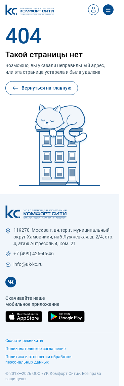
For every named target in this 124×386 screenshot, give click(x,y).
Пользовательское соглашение (35, 348)
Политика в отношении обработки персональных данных (38, 359)
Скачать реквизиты (24, 340)
